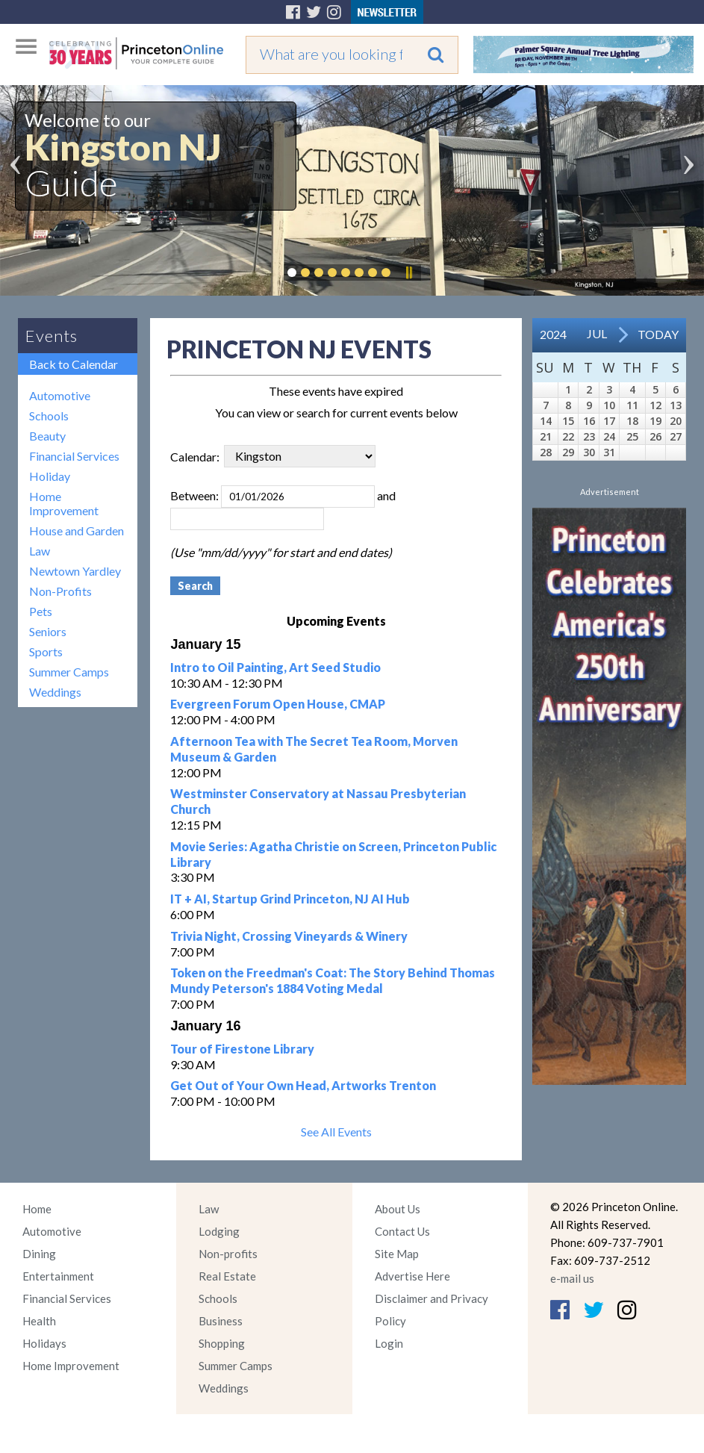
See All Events (336, 1131)
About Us (397, 1209)
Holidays (44, 1343)
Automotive (59, 395)
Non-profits (228, 1253)
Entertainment (58, 1276)
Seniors (47, 631)
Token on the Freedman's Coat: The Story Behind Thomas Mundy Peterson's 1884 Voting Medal (332, 980)
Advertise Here (412, 1276)
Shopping (222, 1343)
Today (658, 334)
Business (221, 1321)
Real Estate (227, 1276)
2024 (553, 334)
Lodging (219, 1231)
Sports (46, 651)
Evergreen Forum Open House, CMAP (277, 704)
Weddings (55, 692)
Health (39, 1321)
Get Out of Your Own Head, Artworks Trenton (303, 1085)
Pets (40, 611)
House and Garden (76, 530)
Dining (39, 1253)
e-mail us (572, 1278)
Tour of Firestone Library (242, 1049)
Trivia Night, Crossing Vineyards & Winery (289, 936)
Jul (597, 333)
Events (51, 336)
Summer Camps (69, 672)
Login (389, 1343)
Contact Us (402, 1231)
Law (39, 551)
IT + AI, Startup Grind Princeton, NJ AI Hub (290, 899)
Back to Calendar (73, 364)
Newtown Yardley (75, 571)
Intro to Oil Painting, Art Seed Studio (275, 667)
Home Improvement (64, 503)
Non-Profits (60, 591)
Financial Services (74, 456)
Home (37, 1209)
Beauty (47, 436)
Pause (408, 272)
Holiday (49, 476)
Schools (49, 415)
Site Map (397, 1253)
